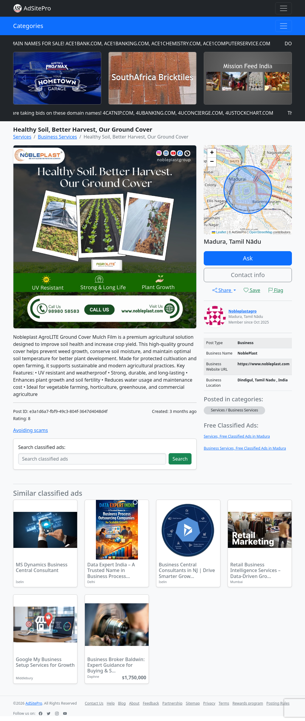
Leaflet (219, 232)
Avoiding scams (30, 430)
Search (180, 459)
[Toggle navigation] (283, 8)
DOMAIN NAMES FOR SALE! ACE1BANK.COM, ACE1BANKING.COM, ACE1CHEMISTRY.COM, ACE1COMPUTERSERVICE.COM (139, 43)
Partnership (172, 703)
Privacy (209, 703)
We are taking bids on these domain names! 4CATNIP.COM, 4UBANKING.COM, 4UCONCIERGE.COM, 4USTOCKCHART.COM (141, 113)
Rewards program (247, 703)
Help (111, 703)
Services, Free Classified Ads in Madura (237, 436)
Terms (224, 703)
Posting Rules (278, 703)
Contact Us (94, 703)
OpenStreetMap (261, 232)
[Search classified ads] (92, 458)
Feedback (151, 703)
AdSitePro (37, 8)
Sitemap (193, 703)
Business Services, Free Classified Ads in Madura (245, 448)
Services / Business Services (234, 410)
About (134, 703)
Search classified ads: (41, 447)
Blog (122, 703)
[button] (211, 153)
